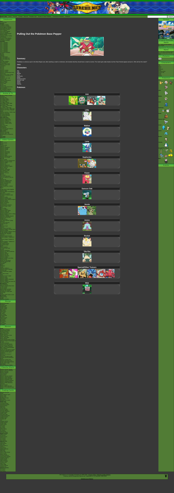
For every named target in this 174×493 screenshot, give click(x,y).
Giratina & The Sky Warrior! (6, 344)
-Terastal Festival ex (4, 455)
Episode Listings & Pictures (6, 95)
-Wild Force (2, 463)
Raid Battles (3, 399)
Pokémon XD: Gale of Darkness (7, 251)
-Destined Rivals (3, 409)
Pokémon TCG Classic (5, 400)
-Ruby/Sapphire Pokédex (5, 27)
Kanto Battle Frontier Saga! (6, 103)
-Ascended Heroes (4, 403)
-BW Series (2, 427)
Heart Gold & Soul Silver (5, 228)
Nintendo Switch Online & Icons (7, 294)
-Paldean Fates (3, 417)
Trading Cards (8, 390)
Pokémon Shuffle (4, 197)
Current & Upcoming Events (6, 86)
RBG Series (2, 310)
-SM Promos (3, 437)
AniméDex (2, 96)
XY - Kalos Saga (3, 106)
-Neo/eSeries (3, 431)
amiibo (1, 293)
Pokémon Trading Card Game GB (7, 281)
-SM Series (2, 425)
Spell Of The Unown (4, 333)
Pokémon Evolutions (4, 121)
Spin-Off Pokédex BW (5, 59)
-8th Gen (2, 68)
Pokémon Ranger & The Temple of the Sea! (7, 341)
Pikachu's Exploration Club (6, 379)
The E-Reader (3, 262)
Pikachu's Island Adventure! (6, 378)
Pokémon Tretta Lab (4, 211)
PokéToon (2, 124)
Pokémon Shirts (3, 82)
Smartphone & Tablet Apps (6, 291)
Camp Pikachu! (3, 373)
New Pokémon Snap (4, 170)
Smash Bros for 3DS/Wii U (6, 205)
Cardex (1, 60)
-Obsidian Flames (4, 421)
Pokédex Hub (33, 16)
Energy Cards (3, 396)
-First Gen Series (4, 432)
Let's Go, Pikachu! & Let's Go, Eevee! (6, 178)
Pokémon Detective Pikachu (6, 365)
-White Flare (3, 407)
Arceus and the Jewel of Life (6, 345)
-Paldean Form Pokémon (5, 91)
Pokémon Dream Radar (5, 210)
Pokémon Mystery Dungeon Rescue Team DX (6, 167)
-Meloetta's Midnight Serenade (7, 350)
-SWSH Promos (3, 436)
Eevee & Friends (4, 384)
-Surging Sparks (3, 412)
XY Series (2, 322)
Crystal (1, 267)
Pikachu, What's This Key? (6, 386)
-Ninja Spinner (3, 443)
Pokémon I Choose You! (5, 359)
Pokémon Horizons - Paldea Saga (7, 112)
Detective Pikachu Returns (6, 156)
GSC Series (2, 312)
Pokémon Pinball (4, 278)
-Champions (3, 65)
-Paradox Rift (3, 419)
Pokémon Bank (3, 190)
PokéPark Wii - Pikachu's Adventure (5, 234)
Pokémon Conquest (4, 214)
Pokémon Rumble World (5, 198)
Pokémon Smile (3, 168)
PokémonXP (3, 73)
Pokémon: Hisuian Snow (5, 122)
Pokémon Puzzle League (5, 275)
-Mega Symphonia (4, 448)
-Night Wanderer (3, 460)
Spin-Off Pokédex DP (5, 58)
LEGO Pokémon (3, 81)
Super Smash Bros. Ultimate (6, 186)
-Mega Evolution (3, 405)
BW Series (2, 320)
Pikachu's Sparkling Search (6, 381)
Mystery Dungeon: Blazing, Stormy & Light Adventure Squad (8, 232)
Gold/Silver (2, 265)
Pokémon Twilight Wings (5, 119)
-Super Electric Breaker (5, 456)
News (1, 21)
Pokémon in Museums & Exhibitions (5, 76)
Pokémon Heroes (4, 336)
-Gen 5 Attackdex (4, 47)
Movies (8, 326)
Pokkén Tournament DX (5, 182)
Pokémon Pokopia (4, 148)
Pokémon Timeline (4, 70)
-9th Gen (2, 66)
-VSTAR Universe (4, 465)
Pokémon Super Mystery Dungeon (7, 199)
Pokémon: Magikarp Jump (6, 180)
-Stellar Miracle (3, 458)
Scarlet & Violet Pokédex (44, 16)
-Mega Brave (3, 447)
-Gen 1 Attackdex (4, 42)
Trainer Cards (3, 395)
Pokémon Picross (4, 200)
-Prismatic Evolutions (4, 411)
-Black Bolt (2, 406)
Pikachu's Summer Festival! (6, 376)
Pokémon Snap (3, 277)
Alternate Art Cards (4, 397)
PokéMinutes (3, 126)
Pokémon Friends (4, 149)
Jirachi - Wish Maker (4, 337)
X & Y (1, 188)
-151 (1, 420)
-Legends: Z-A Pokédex (5, 39)
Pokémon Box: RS (4, 254)
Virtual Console (3, 288)
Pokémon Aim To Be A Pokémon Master (7, 110)
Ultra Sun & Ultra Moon (5, 176)
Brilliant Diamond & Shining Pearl (7, 160)
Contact (20, 16)
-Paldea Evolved (3, 422)
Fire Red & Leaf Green (5, 248)
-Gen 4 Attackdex (4, 45)
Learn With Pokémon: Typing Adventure (6, 221)
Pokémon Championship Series (7, 72)
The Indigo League (4, 98)
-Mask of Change (4, 461)
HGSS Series (3, 318)
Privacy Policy (92, 474)
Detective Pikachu (4, 183)
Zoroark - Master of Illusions (6, 346)
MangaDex (2, 304)
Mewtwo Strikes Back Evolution (7, 361)
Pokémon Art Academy (5, 193)
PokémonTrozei (3, 259)
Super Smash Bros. (4, 282)
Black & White (3, 208)
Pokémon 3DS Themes (5, 290)
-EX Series (2, 430)
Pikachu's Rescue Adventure (6, 370)
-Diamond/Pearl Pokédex (5, 28)
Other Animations (4, 129)
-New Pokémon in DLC (5, 90)
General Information (4, 303)
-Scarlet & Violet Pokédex (5, 38)
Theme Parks (3, 83)
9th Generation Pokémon (5, 89)
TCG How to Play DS (5, 222)
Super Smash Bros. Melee (6, 271)
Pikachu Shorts (7, 367)
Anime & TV (8, 93)
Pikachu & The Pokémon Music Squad (7, 388)
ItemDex (2, 53)
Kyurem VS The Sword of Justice (7, 349)
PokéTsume (2, 137)
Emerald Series (3, 315)
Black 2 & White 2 (4, 209)
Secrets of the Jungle (5, 362)
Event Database (3, 88)
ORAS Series (3, 323)
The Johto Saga (3, 101)
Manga (8, 301)
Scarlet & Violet (3, 145)
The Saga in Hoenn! (4, 102)
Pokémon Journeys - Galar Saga (7, 108)
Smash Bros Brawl (4, 244)
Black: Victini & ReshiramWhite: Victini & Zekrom (7, 348)
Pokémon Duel (3, 203)
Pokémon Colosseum (5, 250)
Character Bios (3, 97)
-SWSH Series (3, 424)
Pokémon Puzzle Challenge (6, 269)
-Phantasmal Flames (4, 404)
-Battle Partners (3, 454)
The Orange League (4, 99)
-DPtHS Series (3, 429)
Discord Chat (3, 85)
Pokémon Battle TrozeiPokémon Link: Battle (7, 192)
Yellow (1, 274)
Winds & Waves (3, 142)
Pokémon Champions (5, 147)
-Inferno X (2, 446)
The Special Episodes (5, 114)
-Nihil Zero (2, 444)
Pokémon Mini (3, 270)
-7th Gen (2, 69)
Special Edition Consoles (5, 289)
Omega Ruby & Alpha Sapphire (7, 189)
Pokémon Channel (4, 253)
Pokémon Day (3, 79)
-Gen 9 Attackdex (4, 51)
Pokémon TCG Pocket (5, 157)
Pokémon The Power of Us (6, 360)
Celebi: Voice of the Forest (6, 335)
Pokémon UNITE (4, 154)
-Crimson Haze (3, 462)
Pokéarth (67, 16)
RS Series (2, 313)
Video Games (7, 140)
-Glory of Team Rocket (5, 452)
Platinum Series (3, 317)
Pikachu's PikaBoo (4, 372)
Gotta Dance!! (3, 374)
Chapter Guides (3, 307)
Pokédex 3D (3, 218)
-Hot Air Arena (3, 453)
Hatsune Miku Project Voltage (6, 74)
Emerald (2, 249)
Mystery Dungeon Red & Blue (6, 258)
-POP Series (3, 440)
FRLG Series (3, 314)
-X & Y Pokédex (3, 30)
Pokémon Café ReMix (5, 151)
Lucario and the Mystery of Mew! (7, 339)
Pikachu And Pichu (4, 371)
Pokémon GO (3, 150)
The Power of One (4, 331)
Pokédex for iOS (3, 223)
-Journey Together (4, 410)
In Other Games (3, 286)
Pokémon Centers (4, 71)
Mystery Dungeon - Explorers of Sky (7, 238)
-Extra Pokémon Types (5, 394)
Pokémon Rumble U (4, 212)
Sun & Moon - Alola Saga (5, 107)
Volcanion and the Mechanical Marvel (6, 358)
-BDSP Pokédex (3, 34)
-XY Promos (2, 438)
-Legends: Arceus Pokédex (6, 35)
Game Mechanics (4, 62)
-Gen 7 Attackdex (4, 49)
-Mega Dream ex (4, 445)
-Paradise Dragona (4, 457)
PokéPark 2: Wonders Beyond (6, 216)
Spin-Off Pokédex (4, 56)
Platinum (2, 227)
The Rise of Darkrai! (4, 343)
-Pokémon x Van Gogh (5, 78)
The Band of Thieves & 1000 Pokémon (6, 195)
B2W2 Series (3, 321)
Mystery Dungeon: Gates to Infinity (7, 213)
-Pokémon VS (3, 466)
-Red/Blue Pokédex (4, 24)
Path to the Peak (4, 125)
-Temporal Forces (4, 416)
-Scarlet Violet (3, 423)
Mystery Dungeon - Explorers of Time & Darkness (7, 242)
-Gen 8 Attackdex (4, 50)
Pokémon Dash (3, 252)
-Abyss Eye (2, 442)
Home (10, 16)
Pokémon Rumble (4, 230)
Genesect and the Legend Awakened (6, 352)
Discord (26, 16)
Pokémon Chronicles (4, 113)
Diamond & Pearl (4, 226)
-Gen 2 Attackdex (4, 43)
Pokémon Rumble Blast (5, 217)
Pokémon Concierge (4, 132)
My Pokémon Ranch (4, 243)
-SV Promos (3, 435)
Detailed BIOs (3, 306)
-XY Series (2, 426)
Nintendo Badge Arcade (5, 206)
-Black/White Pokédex (5, 29)
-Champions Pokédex (5, 40)
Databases (7, 19)
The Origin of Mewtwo (5, 329)
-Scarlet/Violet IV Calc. (5, 63)
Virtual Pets (2, 292)
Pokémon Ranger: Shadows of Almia (7, 240)
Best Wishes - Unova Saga (6, 105)
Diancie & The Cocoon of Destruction (5, 355)
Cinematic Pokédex (4, 61)
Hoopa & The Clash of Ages (6, 356)
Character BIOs (3, 305)
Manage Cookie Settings (104, 474)
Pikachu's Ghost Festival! (5, 377)
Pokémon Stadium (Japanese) (7, 279)
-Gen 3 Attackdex (4, 44)
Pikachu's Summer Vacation (6, 369)
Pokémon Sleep (3, 155)
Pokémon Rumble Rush (5, 181)
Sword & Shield (3, 159)
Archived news (3, 22)
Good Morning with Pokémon (6, 128)
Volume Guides (3, 308)
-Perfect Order (3, 402)
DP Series (2, 316)
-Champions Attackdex (5, 52)
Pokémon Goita (3, 296)
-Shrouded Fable (4, 414)
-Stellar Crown (3, 413)
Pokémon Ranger (4, 257)
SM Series (2, 324)
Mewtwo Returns (4, 334)
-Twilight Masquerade (5, 415)
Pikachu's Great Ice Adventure (7, 380)
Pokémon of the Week (5, 64)
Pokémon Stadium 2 (4, 268)
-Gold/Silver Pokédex (5, 25)
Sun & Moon (3, 175)
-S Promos (2, 470)
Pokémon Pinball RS (4, 255)
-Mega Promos (3, 434)
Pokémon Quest (3, 185)
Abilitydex (2, 55)
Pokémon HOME (4, 162)
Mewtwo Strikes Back (5, 330)
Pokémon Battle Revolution (6, 236)
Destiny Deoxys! (3, 338)
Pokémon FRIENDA (4, 299)
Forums (15, 16)
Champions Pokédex (58, 16)
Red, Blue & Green (4, 273)
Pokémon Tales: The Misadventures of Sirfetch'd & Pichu (6, 134)
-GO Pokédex (3, 37)
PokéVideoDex (3, 127)
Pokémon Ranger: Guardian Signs (7, 229)
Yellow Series (3, 311)
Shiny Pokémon (3, 116)
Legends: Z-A (3, 146)
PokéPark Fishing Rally (5, 261)
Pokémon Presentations (5, 80)
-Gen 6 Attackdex (4, 48)
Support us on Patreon (87, 478)
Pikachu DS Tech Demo (5, 260)
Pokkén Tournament (4, 202)
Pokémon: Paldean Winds (6, 123)
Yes (159, 60)
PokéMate (2, 263)
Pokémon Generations (5, 118)
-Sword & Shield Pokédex (5, 33)
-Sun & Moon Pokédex (5, 31)
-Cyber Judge (3, 464)
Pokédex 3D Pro (3, 219)
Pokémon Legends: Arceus (6, 161)
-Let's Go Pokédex (4, 32)
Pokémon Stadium (4, 280)
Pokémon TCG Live (4, 172)
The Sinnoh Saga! (4, 104)
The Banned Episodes (5, 115)
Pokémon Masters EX (5, 152)
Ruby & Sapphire (4, 247)
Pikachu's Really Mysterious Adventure (6, 383)
